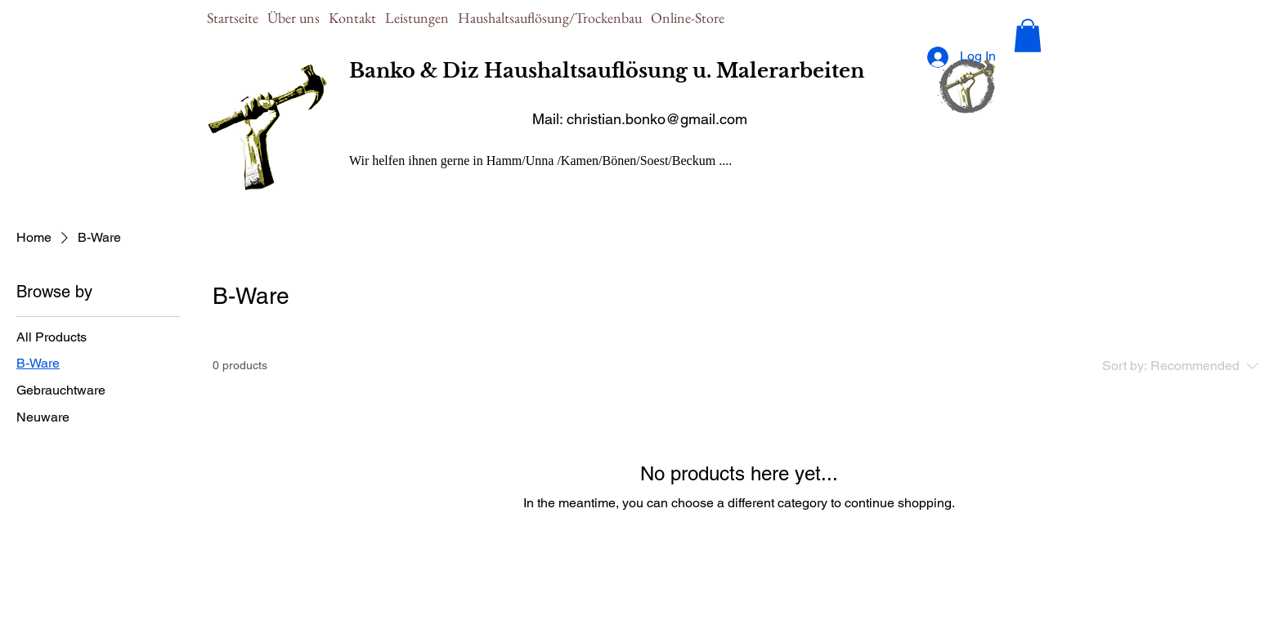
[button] (1028, 35)
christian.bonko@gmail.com (657, 118)
